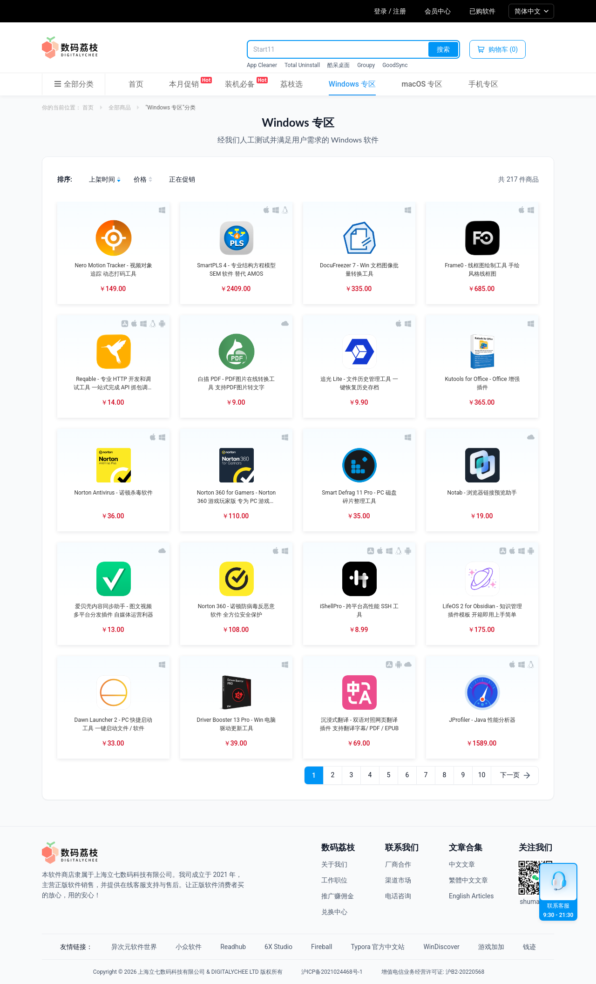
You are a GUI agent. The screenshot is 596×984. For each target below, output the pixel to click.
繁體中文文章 (468, 880)
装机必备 (240, 82)
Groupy (366, 65)
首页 (136, 84)
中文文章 (462, 864)
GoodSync (394, 65)
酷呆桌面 (338, 65)
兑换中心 (334, 912)
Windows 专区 (352, 84)
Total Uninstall (302, 65)
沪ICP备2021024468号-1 (332, 972)
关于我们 (334, 864)
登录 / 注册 (390, 11)
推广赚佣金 (337, 896)
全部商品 (119, 107)
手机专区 (483, 84)
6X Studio (278, 946)
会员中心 (438, 11)
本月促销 (184, 82)
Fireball (321, 946)
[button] (113, 253)
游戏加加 (491, 946)
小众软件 (189, 946)
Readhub (233, 946)
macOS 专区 (422, 84)
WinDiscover (441, 946)
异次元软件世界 (134, 946)
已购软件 (482, 11)
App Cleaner (262, 65)
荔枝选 (291, 84)
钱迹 (529, 946)
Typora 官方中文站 (378, 946)
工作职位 (334, 880)
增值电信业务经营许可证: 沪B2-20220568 (432, 972)
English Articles (471, 896)
